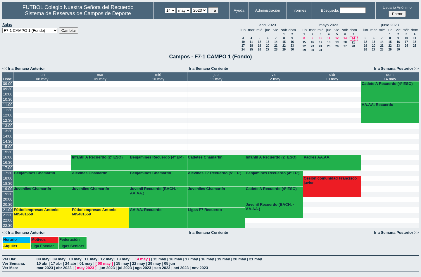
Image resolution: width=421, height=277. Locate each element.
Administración (267, 10)
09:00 (8, 83)
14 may (141, 259)
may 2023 (85, 268)
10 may (74, 259)
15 (284, 41)
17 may (191, 259)
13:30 (8, 131)
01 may (86, 263)
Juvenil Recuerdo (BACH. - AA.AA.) (154, 191)
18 (251, 45)
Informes (298, 10)
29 (284, 49)
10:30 (8, 99)
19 (259, 45)
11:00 (8, 104)
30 (292, 49)
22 (284, 45)
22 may (138, 263)
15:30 (8, 152)
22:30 (8, 225)
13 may (123, 259)
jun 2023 (107, 268)
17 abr (56, 263)
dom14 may (390, 76)
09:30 (8, 89)
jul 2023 (125, 268)
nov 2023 (200, 268)
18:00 (8, 178)
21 (275, 45)
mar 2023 (45, 268)
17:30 (8, 173)
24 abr (70, 263)
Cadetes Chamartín (205, 157)
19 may (223, 259)
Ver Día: (9, 259)
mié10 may (158, 76)
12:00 (8, 115)
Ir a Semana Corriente (208, 68)
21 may (255, 259)
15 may (159, 259)
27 (267, 49)
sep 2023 (162, 268)
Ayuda (239, 10)
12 (259, 41)
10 (243, 41)
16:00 (8, 157)
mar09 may (100, 76)
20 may (239, 259)
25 (251, 49)
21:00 (8, 210)
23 (292, 45)
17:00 (8, 167)
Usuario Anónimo (397, 7)
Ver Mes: (10, 268)
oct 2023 (181, 268)
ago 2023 (143, 268)
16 (292, 41)
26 (259, 49)
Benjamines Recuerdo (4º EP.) (157, 157)
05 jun (169, 263)
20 (267, 45)
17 (243, 45)
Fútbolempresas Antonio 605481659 (36, 212)
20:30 (8, 204)
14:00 (8, 136)
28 (275, 49)
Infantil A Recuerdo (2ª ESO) (97, 157)
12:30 (8, 120)
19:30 (8, 194)
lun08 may (42, 76)
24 (243, 49)
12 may (107, 259)
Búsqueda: (330, 10)
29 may (154, 263)
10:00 (8, 94)
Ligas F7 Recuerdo (205, 210)
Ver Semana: (13, 263)
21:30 (8, 215)
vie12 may (274, 76)
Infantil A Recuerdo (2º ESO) (271, 157)
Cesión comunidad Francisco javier (330, 180)
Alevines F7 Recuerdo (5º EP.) (214, 173)
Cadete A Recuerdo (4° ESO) (387, 83)
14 (275, 41)
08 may (43, 259)
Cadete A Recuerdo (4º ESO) (271, 189)
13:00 (8, 125)
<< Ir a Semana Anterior (23, 68)
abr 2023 (64, 268)
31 (320, 50)
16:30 (8, 162)
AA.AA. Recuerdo (377, 104)
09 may (59, 259)
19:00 (8, 189)
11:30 (8, 110)
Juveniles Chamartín (32, 189)
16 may (175, 259)
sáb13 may (332, 76)
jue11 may (216, 76)
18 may (207, 259)
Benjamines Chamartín (34, 173)
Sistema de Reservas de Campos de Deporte (78, 13)
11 (251, 41)
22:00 (8, 220)
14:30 (8, 141)
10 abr (42, 263)
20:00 (8, 199)
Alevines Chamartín (89, 173)
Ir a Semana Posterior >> (396, 68)
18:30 (8, 183)
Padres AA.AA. (317, 157)
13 (267, 41)
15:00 (8, 146)
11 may (90, 259)
